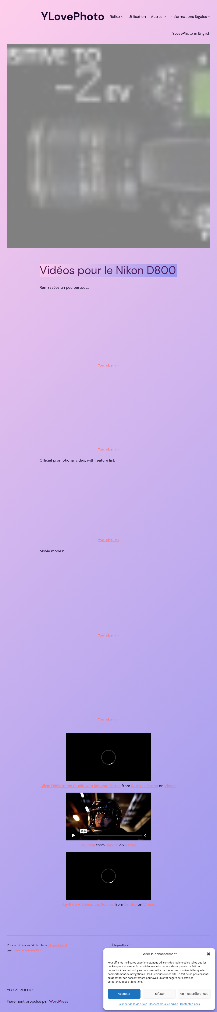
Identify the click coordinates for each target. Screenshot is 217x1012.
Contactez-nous (190, 1004)
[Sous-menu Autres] (165, 16)
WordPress (58, 1001)
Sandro (112, 845)
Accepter (124, 993)
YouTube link (108, 365)
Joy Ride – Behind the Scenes (88, 904)
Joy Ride (87, 845)
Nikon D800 (58, 945)
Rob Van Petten (144, 785)
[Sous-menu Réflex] (122, 16)
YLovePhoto (20, 990)
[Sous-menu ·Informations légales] (209, 16)
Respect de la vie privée (133, 1004)
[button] (208, 954)
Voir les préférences (194, 993)
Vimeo (170, 785)
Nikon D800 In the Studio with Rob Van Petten (81, 785)
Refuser (159, 993)
